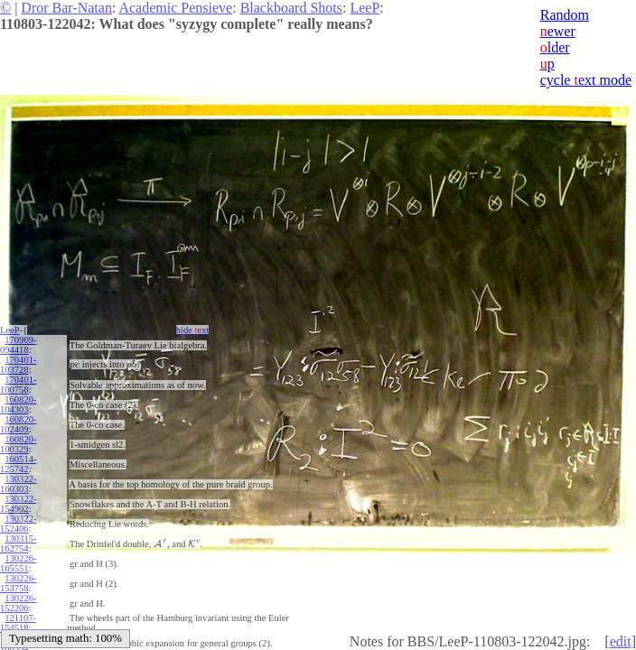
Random (564, 15)
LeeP (364, 7)
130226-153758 (18, 583)
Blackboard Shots (291, 7)
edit (620, 641)
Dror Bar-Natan (66, 7)
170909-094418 (18, 345)
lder (555, 47)
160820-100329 (18, 444)
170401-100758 (18, 385)
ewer (557, 31)
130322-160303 (18, 484)
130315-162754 (18, 543)
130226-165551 (18, 563)
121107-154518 (18, 623)
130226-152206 (18, 603)
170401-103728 (18, 365)
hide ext (193, 330)
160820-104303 (18, 404)
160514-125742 (18, 464)
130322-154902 (18, 504)
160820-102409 (18, 424)
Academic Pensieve (175, 7)
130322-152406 (18, 524)
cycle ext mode (585, 80)
